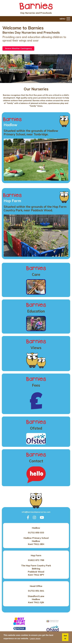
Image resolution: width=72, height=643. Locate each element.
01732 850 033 (36, 532)
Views (36, 347)
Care (36, 274)
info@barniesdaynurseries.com (36, 512)
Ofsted (36, 428)
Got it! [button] (65, 637)
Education (36, 311)
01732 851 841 (36, 590)
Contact (36, 461)
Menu (65, 18)
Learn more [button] (35, 638)
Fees (36, 385)
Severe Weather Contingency (18, 48)
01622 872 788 (36, 560)
